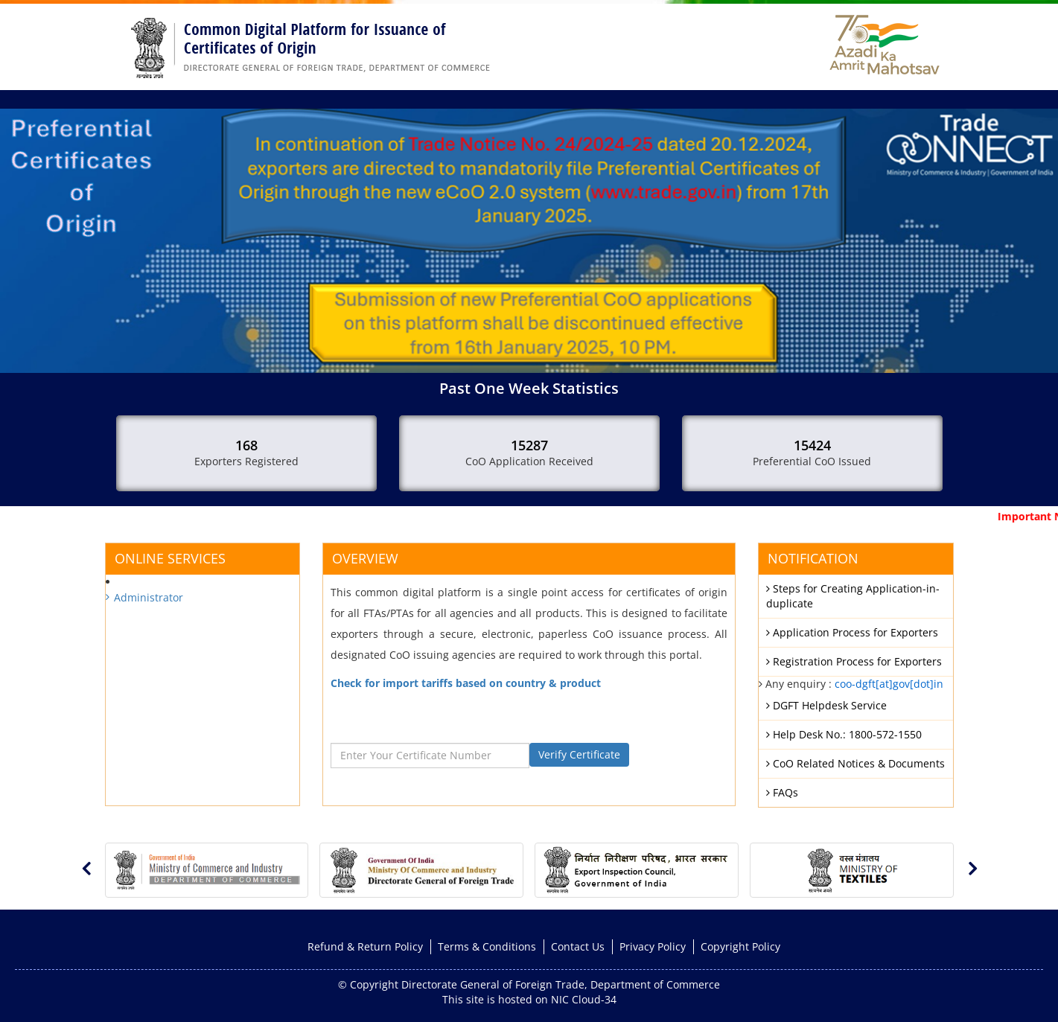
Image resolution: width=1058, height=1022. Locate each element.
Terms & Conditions (487, 946)
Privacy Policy (652, 946)
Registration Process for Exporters (854, 661)
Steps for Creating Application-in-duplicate (853, 595)
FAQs (782, 792)
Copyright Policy (740, 946)
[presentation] (86, 868)
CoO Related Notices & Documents (855, 763)
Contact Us (578, 946)
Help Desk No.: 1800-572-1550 (844, 734)
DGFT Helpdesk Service (826, 705)
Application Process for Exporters (852, 632)
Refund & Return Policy (365, 946)
